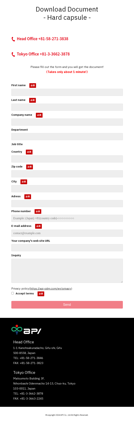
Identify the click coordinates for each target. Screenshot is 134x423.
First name (18, 85)
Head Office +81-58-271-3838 (42, 38)
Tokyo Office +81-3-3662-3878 (43, 54)
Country (16, 152)
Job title (17, 144)
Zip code (16, 167)
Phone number (21, 211)
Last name (18, 100)
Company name (21, 115)
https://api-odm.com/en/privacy (50, 289)
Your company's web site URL (30, 241)
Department (19, 130)
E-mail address (21, 226)
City (14, 181)
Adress (16, 196)
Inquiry (16, 255)
